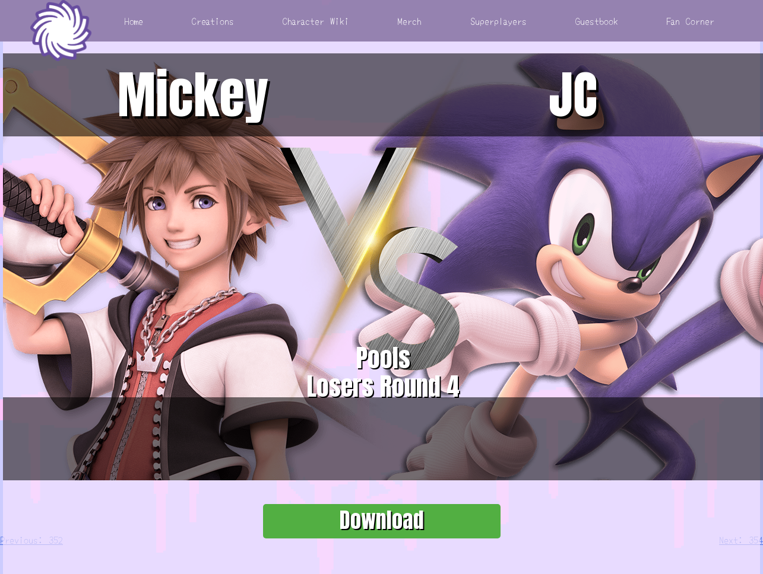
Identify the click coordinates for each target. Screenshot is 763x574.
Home (134, 21)
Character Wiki (316, 21)
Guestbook (596, 21)
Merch (409, 21)
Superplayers (498, 21)
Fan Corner (690, 21)
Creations (213, 21)
